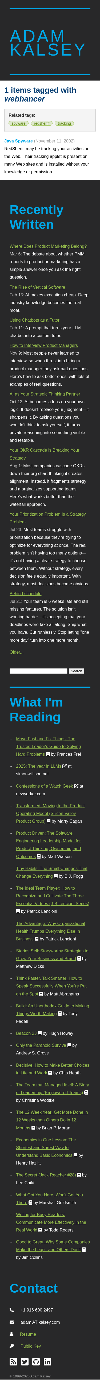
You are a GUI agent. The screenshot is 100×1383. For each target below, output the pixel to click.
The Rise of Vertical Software (37, 287)
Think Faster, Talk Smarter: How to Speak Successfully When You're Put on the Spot (51, 986)
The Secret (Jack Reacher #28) (46, 1174)
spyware (19, 123)
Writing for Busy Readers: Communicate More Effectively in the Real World (51, 1222)
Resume (28, 1334)
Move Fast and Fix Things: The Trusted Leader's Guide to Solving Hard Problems (48, 746)
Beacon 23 (26, 1033)
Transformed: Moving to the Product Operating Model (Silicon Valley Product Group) (50, 813)
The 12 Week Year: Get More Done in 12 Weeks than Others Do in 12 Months (52, 1120)
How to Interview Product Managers (44, 345)
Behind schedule (25, 593)
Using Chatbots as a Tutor (34, 320)
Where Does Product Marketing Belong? (48, 246)
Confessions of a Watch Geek (44, 786)
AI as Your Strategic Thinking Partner (45, 394)
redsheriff (41, 123)
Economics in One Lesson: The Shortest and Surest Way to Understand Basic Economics (46, 1147)
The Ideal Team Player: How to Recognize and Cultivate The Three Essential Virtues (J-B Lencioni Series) (52, 896)
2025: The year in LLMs (38, 766)
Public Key (31, 1346)
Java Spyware (18, 140)
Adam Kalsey (48, 43)
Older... (16, 652)
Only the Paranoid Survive (41, 1045)
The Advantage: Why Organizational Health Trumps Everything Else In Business (50, 931)
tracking (64, 123)
